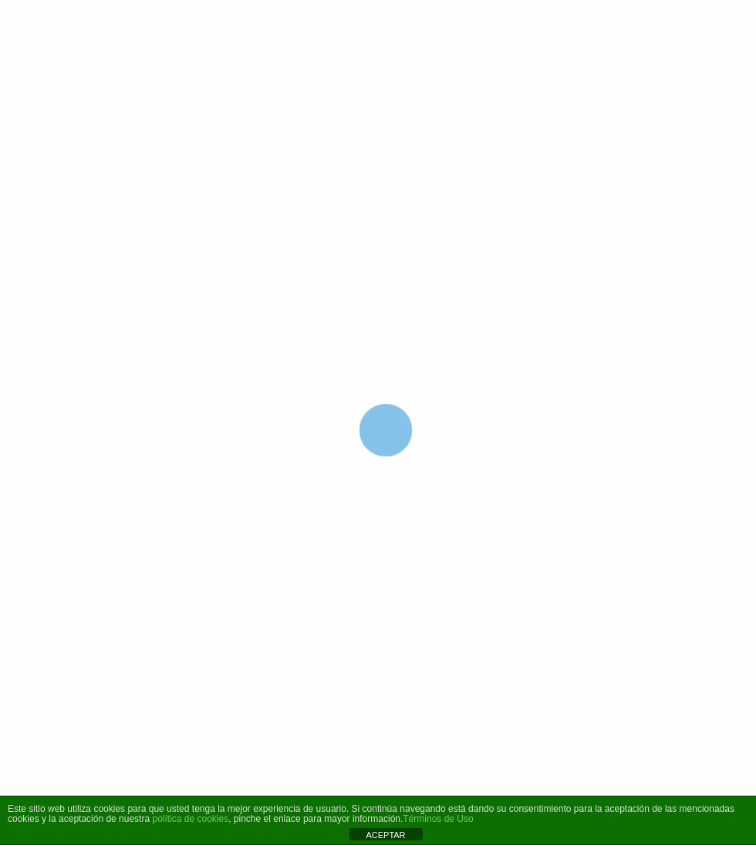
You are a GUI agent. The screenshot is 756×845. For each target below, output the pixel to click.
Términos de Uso (438, 818)
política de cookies (190, 818)
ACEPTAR (385, 835)
